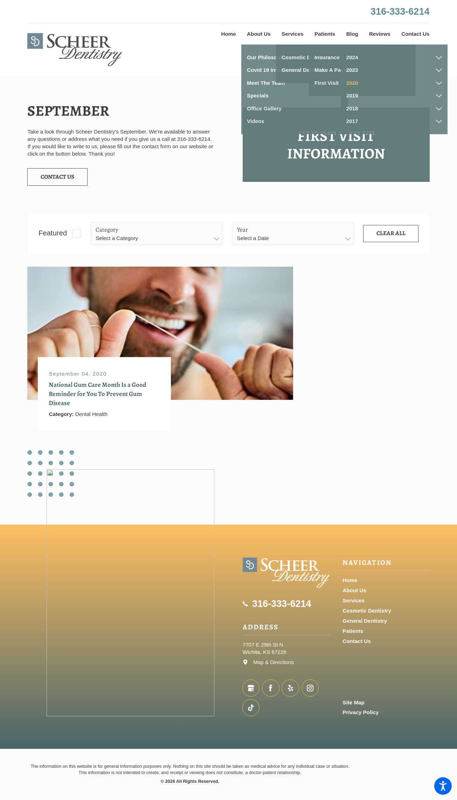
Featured (53, 233)
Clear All (391, 233)
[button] (443, 786)
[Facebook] (270, 688)
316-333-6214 (400, 11)
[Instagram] (310, 688)
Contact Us (57, 177)
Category (107, 229)
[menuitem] (229, 34)
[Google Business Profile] (250, 688)
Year (242, 229)
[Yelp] (290, 688)
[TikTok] (250, 707)
